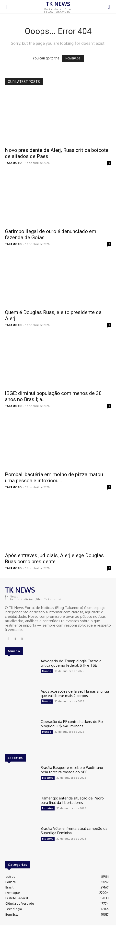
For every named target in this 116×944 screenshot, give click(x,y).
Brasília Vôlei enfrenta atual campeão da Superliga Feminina (74, 830)
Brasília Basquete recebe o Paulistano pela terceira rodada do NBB (72, 769)
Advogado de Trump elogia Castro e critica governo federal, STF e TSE (71, 663)
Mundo (46, 671)
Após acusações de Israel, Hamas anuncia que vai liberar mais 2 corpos (75, 693)
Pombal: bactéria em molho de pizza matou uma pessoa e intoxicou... (54, 477)
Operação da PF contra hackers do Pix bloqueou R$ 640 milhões (72, 723)
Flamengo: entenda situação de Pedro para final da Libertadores (72, 800)
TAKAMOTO (13, 163)
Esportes (47, 777)
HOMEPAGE (72, 58)
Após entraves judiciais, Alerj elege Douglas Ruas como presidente (54, 558)
